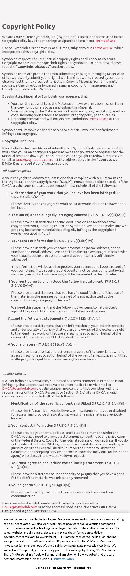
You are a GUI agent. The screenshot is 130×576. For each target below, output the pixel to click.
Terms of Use (105, 41)
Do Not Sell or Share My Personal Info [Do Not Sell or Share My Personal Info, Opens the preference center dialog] (63, 571)
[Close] (123, 523)
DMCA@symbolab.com (33, 160)
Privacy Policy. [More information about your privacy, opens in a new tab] (64, 562)
